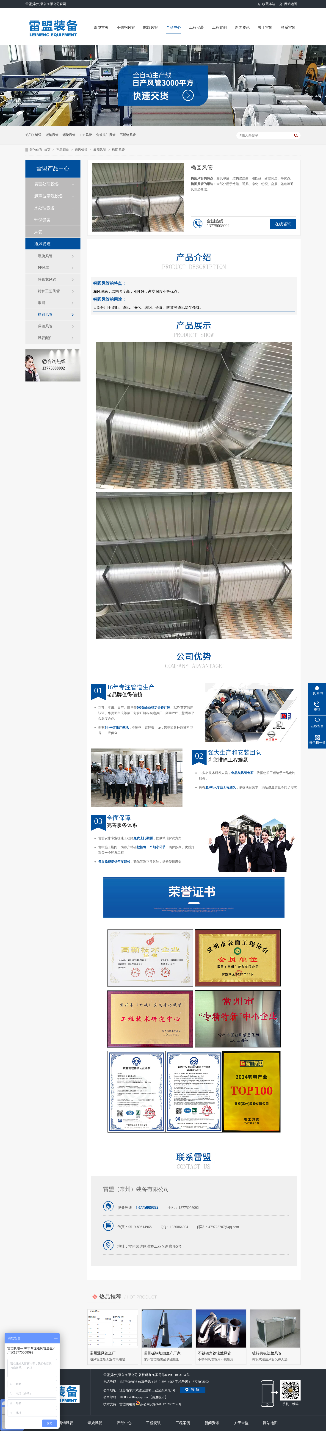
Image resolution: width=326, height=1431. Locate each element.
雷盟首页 (101, 27)
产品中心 (173, 27)
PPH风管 (86, 135)
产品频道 (63, 150)
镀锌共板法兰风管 (267, 1353)
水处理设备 (44, 208)
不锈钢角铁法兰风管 (214, 1353)
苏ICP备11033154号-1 (177, 1375)
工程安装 (196, 27)
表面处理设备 (46, 184)
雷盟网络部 (127, 1404)
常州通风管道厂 (103, 1353)
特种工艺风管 (49, 291)
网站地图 (290, 4)
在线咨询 (283, 224)
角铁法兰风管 (106, 135)
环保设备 (42, 220)
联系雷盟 (288, 27)
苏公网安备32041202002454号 (158, 1403)
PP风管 (43, 268)
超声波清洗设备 (48, 196)
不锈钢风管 (126, 27)
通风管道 (81, 150)
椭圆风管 (100, 150)
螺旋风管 (150, 27)
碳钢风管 (52, 135)
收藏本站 (268, 4)
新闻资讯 (242, 27)
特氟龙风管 (47, 279)
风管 (38, 231)
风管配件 (45, 338)
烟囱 (41, 303)
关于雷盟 (265, 27)
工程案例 (219, 27)
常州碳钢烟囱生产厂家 (162, 1353)
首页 (47, 150)
